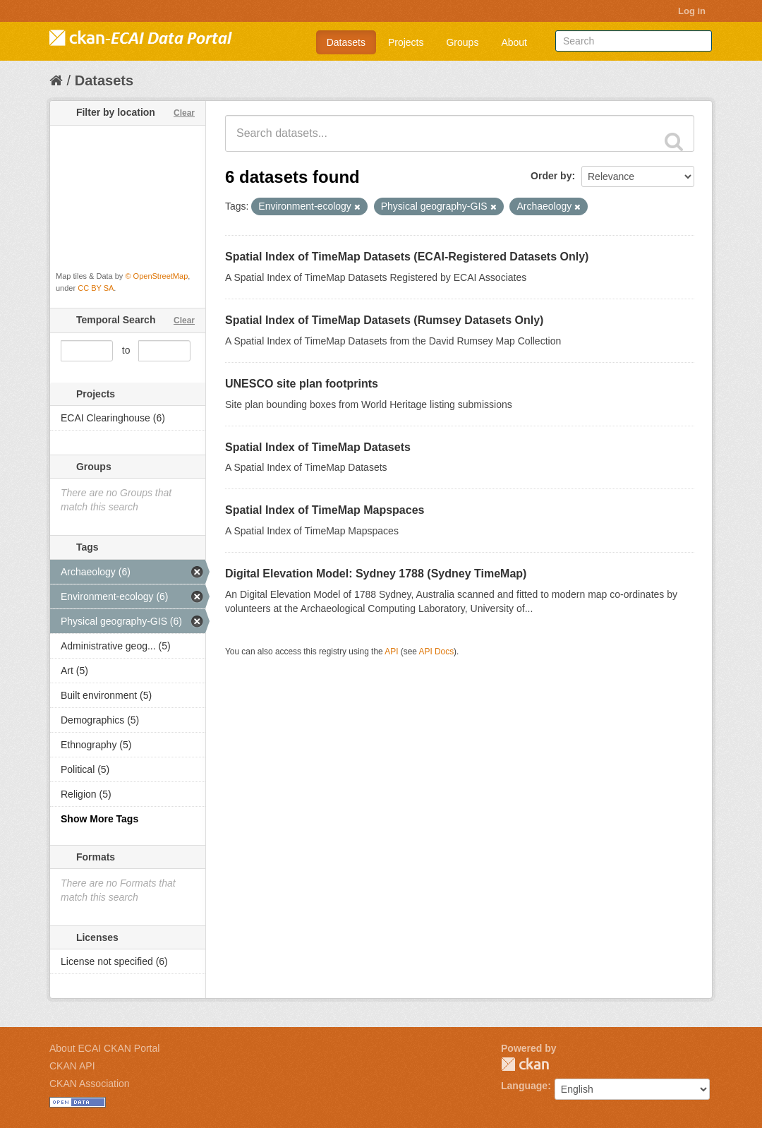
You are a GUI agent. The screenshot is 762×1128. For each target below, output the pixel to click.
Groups (462, 42)
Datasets (346, 42)
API (391, 651)
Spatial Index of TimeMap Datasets (318, 447)
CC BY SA (96, 288)
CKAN (525, 1064)
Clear (184, 113)
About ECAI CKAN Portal (104, 1048)
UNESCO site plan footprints (301, 384)
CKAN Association (89, 1083)
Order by (551, 175)
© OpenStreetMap (156, 276)
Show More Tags (99, 818)
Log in (692, 11)
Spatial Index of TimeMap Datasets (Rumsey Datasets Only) (384, 320)
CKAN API (72, 1066)
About (514, 42)
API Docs (436, 651)
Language (524, 1085)
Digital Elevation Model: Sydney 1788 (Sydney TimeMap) (375, 574)
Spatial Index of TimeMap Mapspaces (324, 510)
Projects (406, 42)
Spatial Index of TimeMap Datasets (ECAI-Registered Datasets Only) (406, 257)
